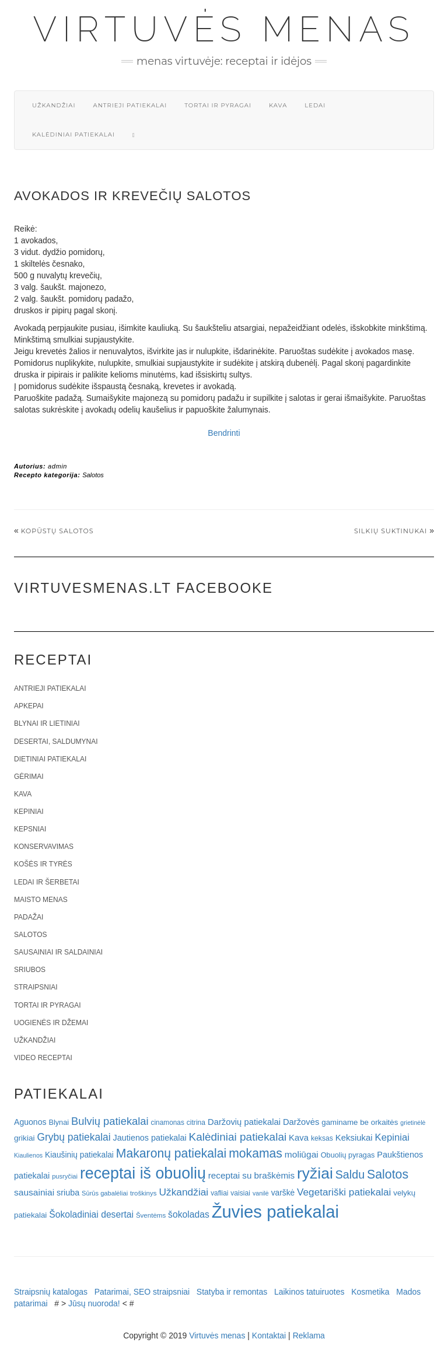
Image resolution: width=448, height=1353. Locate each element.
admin (57, 466)
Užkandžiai (53, 105)
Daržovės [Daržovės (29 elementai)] (301, 1122)
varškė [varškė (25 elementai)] (283, 1192)
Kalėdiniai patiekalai (73, 134)
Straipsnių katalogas (51, 1291)
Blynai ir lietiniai (46, 723)
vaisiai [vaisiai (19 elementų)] (240, 1193)
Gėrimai (29, 776)
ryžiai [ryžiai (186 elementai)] (315, 1173)
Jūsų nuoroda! (94, 1303)
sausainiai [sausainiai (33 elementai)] (34, 1192)
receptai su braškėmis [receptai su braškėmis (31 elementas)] (251, 1175)
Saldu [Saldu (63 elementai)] (350, 1174)
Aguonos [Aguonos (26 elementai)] (30, 1122)
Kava (278, 105)
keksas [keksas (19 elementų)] (322, 1138)
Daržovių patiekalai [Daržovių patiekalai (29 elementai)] (244, 1122)
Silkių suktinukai (390, 531)
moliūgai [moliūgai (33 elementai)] (301, 1154)
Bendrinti (224, 433)
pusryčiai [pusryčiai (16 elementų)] (65, 1176)
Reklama (309, 1335)
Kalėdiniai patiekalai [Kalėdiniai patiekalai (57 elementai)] (238, 1137)
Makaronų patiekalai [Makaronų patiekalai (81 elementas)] (171, 1153)
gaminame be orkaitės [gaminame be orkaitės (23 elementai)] (359, 1122)
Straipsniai (36, 987)
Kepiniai (29, 811)
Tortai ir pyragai (217, 105)
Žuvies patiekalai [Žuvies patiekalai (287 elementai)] (275, 1211)
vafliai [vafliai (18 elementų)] (219, 1193)
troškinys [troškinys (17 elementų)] (143, 1193)
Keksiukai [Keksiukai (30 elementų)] (354, 1137)
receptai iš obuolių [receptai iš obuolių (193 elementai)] (143, 1173)
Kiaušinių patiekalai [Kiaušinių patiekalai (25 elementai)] (79, 1155)
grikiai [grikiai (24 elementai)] (24, 1138)
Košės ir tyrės (43, 864)
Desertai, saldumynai (56, 741)
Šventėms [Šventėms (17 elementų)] (151, 1215)
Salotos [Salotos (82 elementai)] (387, 1174)
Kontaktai (269, 1335)
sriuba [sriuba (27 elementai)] (68, 1192)
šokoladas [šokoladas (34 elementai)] (188, 1214)
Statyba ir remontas (232, 1291)
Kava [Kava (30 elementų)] (299, 1137)
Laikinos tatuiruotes (309, 1291)
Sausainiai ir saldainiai (58, 952)
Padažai (28, 917)
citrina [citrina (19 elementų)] (196, 1122)
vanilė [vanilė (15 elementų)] (261, 1193)
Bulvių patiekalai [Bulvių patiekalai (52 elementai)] (110, 1121)
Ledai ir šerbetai (46, 882)
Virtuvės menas (224, 29)
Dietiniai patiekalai (50, 759)
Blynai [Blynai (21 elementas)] (58, 1122)
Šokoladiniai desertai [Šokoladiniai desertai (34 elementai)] (91, 1214)
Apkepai (28, 706)
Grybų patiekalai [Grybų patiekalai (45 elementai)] (73, 1137)
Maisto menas (41, 900)
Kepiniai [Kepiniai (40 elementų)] (392, 1137)
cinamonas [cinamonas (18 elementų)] (167, 1122)
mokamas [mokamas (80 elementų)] (255, 1153)
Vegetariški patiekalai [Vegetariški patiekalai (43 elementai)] (344, 1192)
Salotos (93, 474)
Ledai (315, 105)
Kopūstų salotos (57, 531)
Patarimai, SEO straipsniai (142, 1291)
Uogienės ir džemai (51, 1023)
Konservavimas (44, 846)
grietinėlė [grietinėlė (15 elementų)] (412, 1122)
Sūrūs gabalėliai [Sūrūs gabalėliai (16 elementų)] (105, 1193)
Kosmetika (370, 1291)
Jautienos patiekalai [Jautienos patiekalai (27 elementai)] (150, 1137)
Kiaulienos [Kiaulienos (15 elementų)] (28, 1155)
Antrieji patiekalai (130, 105)
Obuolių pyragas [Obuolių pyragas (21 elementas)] (348, 1155)
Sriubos (30, 970)
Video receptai (43, 1058)
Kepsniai (30, 829)
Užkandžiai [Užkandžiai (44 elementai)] (183, 1192)
